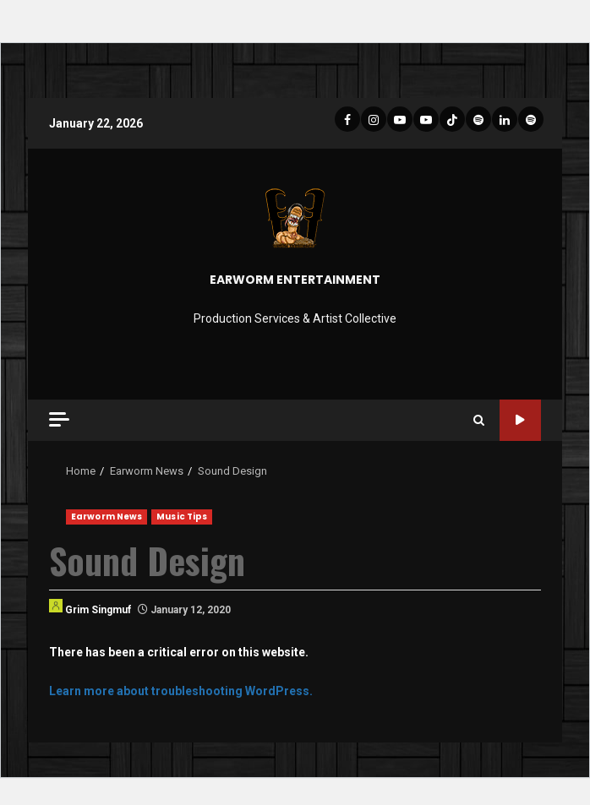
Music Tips (181, 516)
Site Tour (520, 420)
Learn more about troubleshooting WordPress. (181, 691)
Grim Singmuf (90, 607)
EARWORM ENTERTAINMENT (295, 279)
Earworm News (106, 516)
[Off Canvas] (59, 419)
